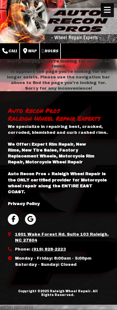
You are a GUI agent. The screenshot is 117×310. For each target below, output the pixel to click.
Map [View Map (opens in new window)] (30, 51)
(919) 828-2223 (49, 249)
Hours (50, 51)
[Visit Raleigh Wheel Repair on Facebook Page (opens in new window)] (13, 219)
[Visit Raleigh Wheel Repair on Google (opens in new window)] (30, 219)
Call (9, 51)
